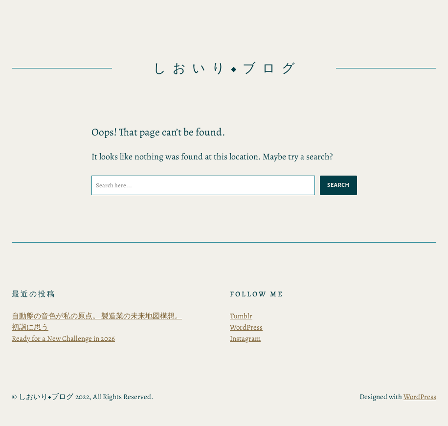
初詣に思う (30, 327)
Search (338, 185)
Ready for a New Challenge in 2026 (63, 338)
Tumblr (241, 316)
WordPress (246, 327)
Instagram (245, 338)
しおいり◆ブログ (227, 68)
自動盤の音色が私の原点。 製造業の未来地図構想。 (97, 316)
